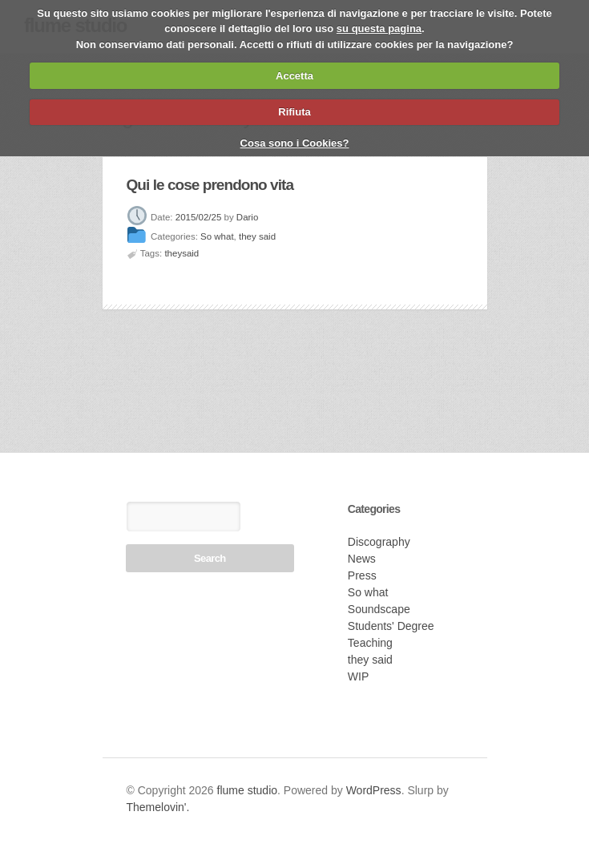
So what (217, 237)
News (362, 558)
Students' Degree (391, 626)
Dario (247, 217)
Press (362, 575)
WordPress (373, 790)
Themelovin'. (158, 807)
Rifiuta (294, 112)
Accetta (294, 76)
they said (257, 237)
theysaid (181, 253)
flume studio (247, 790)
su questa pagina (379, 28)
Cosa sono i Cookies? (294, 143)
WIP (358, 676)
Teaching (370, 642)
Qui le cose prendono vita (210, 184)
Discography (379, 541)
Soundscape (379, 609)
